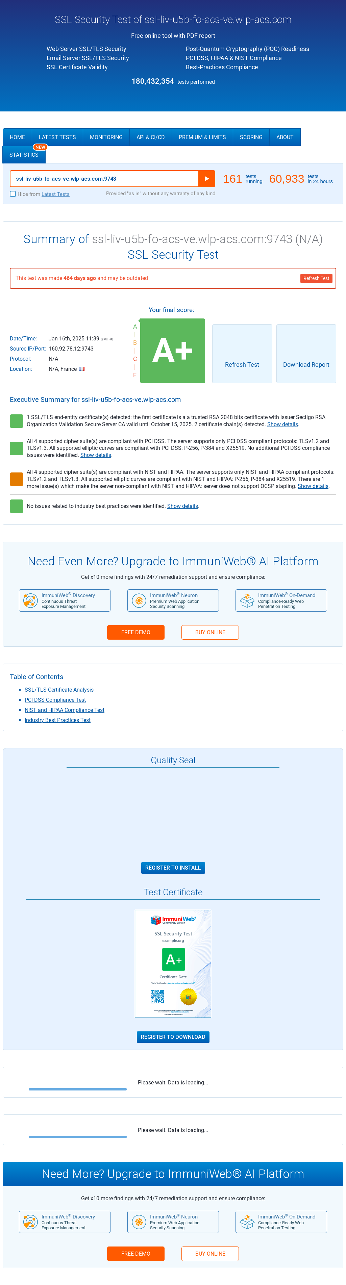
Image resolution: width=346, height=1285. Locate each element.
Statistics (27, 152)
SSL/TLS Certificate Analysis (59, 690)
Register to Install (173, 868)
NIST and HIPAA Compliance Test (64, 710)
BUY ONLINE (210, 632)
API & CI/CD (151, 137)
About (285, 137)
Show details (282, 424)
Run (207, 178)
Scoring (251, 137)
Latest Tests (57, 137)
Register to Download (173, 1037)
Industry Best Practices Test (58, 720)
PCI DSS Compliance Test (55, 700)
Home (17, 137)
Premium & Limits (202, 137)
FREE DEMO (135, 632)
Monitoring (106, 137)
